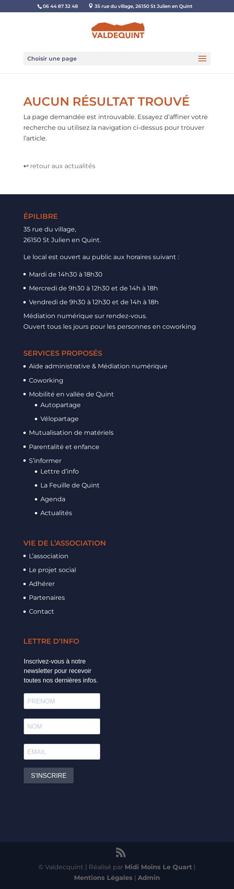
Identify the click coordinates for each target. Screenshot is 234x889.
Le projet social (52, 570)
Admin (149, 877)
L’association (48, 556)
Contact (41, 611)
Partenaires (47, 597)
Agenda (52, 499)
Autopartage (60, 405)
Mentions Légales (103, 877)
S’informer (45, 460)
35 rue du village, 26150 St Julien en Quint (143, 6)
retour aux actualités (62, 166)
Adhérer (42, 584)
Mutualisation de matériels (71, 432)
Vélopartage (59, 419)
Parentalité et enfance (64, 447)
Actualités (56, 513)
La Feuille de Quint (70, 485)
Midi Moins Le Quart (158, 867)
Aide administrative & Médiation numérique (98, 366)
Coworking (46, 380)
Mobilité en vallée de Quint (71, 394)
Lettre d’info (59, 471)
